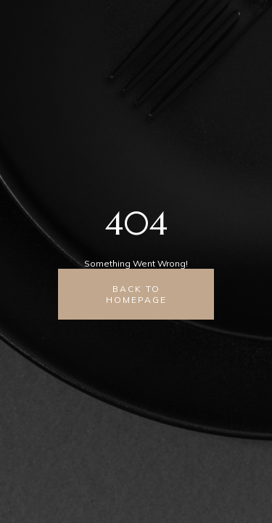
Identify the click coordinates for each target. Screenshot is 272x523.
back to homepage (136, 294)
